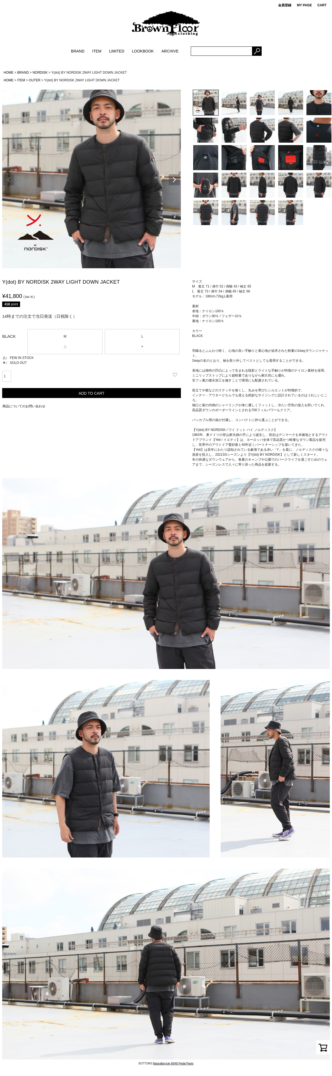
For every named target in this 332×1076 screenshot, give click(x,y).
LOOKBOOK (143, 51)
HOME (8, 72)
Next (174, 179)
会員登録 (284, 5)
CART (322, 5)
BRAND (77, 51)
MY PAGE (304, 5)
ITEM (96, 51)
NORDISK (40, 72)
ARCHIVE (169, 51)
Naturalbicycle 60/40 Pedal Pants (173, 1063)
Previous (8, 179)
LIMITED (116, 51)
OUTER (34, 80)
